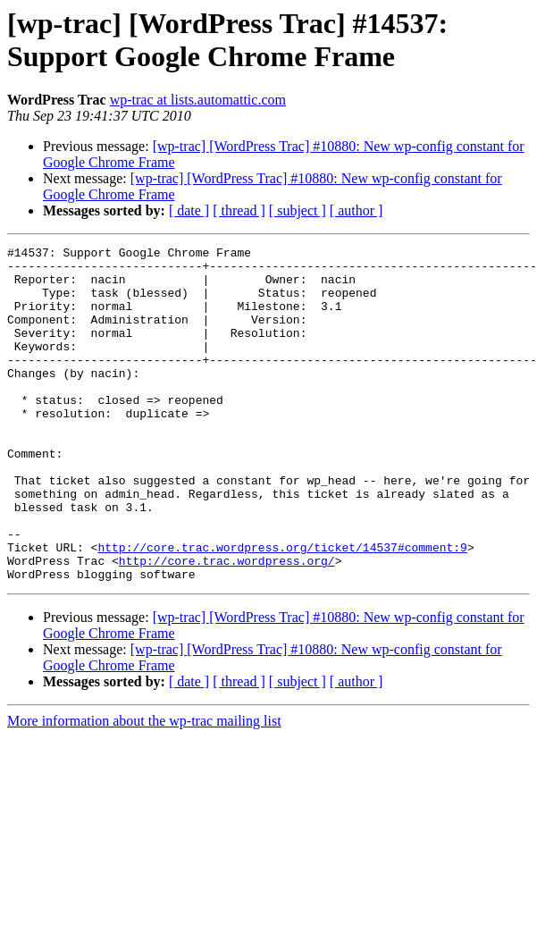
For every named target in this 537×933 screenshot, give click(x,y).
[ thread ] (239, 210)
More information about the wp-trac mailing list (144, 787)
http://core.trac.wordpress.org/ (227, 625)
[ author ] (356, 210)
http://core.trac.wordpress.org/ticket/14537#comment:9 (281, 609)
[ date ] (189, 210)
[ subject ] (297, 210)
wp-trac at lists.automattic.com (198, 99)
